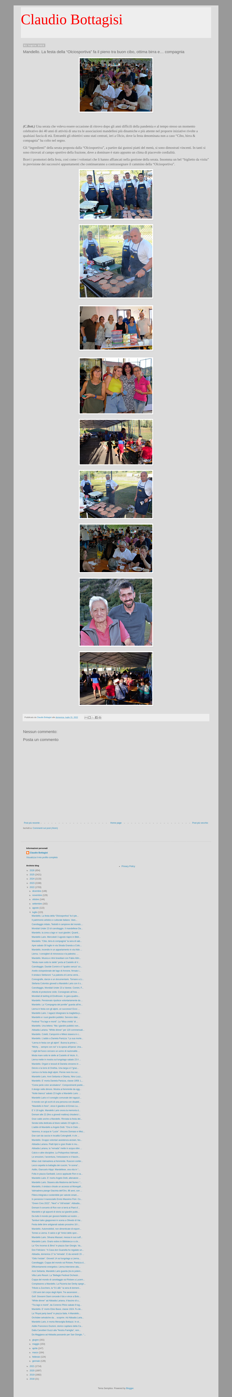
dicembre (37, 891)
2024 (32, 879)
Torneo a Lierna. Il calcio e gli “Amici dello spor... (55, 1233)
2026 (32, 870)
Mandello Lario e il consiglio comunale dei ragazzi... (56, 1097)
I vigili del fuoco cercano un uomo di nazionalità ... (56, 1051)
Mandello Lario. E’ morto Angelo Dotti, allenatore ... (56, 1178)
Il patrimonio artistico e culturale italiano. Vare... (54, 920)
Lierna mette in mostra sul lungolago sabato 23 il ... (56, 1059)
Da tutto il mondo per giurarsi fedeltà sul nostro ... (55, 1216)
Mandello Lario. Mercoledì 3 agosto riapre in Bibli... (56, 937)
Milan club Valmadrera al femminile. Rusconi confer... (57, 1161)
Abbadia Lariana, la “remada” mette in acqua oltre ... (57, 1148)
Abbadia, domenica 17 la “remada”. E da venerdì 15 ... (58, 1254)
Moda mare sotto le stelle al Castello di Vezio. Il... (55, 1055)
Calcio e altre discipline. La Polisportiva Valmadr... (56, 1152)
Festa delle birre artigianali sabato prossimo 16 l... (56, 1224)
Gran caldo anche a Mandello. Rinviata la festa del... (57, 1119)
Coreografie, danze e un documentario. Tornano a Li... (58, 979)
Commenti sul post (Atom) (45, 828)
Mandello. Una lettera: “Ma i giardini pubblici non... (56, 1026)
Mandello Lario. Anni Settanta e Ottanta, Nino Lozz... (57, 1076)
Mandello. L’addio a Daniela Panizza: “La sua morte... (57, 1038)
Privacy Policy (128, 866)
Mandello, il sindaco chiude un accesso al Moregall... (57, 1186)
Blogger (130, 1388)
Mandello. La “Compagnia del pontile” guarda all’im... (57, 1004)
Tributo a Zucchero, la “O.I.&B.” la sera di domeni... (56, 1288)
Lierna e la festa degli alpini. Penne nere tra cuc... (56, 1072)
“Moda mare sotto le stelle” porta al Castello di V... (56, 962)
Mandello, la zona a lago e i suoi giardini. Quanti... (56, 932)
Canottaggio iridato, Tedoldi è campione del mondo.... (57, 924)
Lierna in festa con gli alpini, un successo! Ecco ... (56, 1009)
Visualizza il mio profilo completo (42, 857)
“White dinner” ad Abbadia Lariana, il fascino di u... (56, 1300)
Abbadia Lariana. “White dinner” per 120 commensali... (58, 1030)
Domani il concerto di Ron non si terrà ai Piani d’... (56, 1207)
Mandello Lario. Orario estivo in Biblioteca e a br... (56, 1241)
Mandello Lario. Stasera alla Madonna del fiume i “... (57, 1182)
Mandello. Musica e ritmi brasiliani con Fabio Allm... (56, 958)
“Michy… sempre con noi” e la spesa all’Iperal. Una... (57, 1047)
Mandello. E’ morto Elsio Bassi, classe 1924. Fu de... (57, 1309)
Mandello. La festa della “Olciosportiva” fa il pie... (55, 916)
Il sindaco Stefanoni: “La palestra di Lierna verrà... (56, 975)
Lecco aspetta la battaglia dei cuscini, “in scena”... (56, 1165)
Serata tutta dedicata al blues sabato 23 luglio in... (56, 1123)
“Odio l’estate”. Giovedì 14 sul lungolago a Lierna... (56, 1258)
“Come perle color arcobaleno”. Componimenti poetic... (58, 1085)
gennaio (36, 1361)
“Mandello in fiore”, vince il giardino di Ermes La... (55, 1106)
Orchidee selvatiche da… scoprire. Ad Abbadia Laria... (58, 1317)
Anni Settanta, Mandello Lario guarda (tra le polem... (57, 1271)
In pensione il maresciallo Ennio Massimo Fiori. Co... (57, 1199)
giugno (35, 1340)
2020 (32, 1370)
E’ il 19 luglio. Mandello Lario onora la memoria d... (56, 1110)
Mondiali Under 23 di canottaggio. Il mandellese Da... (57, 928)
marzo (35, 1352)
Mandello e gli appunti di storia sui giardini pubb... (55, 1212)
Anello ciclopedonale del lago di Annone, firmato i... (56, 971)
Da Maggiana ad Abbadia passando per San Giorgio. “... (59, 1334)
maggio (36, 1344)
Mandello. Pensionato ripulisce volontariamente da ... (57, 1000)
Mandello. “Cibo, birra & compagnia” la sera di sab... (57, 941)
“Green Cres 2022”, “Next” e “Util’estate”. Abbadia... (56, 1203)
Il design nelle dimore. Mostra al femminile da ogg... (56, 1089)
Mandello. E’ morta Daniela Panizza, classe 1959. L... (57, 1080)
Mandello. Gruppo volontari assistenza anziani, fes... (57, 1140)
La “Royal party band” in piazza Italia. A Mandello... (56, 1313)
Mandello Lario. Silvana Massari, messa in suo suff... (57, 1237)
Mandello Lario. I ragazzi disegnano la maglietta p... (56, 1013)
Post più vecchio (200, 823)
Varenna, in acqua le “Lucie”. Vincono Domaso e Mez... (58, 1131)
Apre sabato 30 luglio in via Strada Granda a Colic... (57, 945)
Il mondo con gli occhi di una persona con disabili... (56, 1102)
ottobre (36, 899)
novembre (37, 895)
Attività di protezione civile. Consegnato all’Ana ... (55, 992)
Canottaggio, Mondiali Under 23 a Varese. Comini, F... (58, 988)
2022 (32, 887)
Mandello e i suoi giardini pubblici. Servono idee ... (56, 1017)
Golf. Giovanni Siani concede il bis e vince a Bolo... (56, 1296)
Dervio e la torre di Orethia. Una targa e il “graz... (55, 1068)
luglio (35, 912)
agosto (35, 908)
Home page (116, 823)
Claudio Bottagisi (72, 19)
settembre (37, 903)
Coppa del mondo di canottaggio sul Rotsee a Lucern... (58, 1279)
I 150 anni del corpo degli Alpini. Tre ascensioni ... (56, 1292)
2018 (32, 1379)
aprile (35, 1348)
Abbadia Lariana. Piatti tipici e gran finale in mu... (55, 1144)
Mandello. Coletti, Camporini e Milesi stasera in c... (56, 1034)
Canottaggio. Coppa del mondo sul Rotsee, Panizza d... (58, 1262)
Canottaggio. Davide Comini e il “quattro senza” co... (57, 966)
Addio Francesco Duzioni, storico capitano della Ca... (57, 1326)
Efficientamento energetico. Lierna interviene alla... (56, 1267)
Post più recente (32, 823)
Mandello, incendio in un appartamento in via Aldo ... (57, 949)
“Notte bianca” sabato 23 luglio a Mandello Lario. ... (56, 1093)
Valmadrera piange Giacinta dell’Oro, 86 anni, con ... (57, 1190)
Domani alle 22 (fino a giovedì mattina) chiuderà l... (56, 1114)
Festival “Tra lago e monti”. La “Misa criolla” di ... (55, 1021)
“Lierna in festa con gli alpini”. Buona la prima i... (55, 1043)
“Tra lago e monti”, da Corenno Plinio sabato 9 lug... (57, 1305)
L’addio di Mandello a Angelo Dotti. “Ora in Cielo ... (56, 1127)
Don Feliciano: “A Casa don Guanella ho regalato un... (58, 1250)
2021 (32, 1366)
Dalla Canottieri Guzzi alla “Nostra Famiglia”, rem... (56, 1330)
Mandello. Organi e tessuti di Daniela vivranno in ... (56, 1064)
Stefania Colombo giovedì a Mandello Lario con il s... (57, 983)
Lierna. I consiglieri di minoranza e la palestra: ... (55, 954)
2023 (32, 883)
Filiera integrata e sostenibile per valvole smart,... (55, 1195)
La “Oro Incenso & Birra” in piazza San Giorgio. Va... (57, 1245)
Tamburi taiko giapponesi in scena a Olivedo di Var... (57, 1220)
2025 (32, 874)
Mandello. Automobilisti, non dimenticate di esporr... (56, 1229)
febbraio (36, 1357)
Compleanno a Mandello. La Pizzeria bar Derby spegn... (59, 1284)
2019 (32, 1374)
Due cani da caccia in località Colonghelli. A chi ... (55, 1135)
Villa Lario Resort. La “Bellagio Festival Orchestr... (56, 1275)
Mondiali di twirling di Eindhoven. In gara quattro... (56, 996)
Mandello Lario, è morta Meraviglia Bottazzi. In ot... (56, 1322)
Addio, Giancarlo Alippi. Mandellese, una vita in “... (56, 1169)
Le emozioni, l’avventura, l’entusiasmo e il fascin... (56, 1157)
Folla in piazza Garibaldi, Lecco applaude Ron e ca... (57, 1174)
